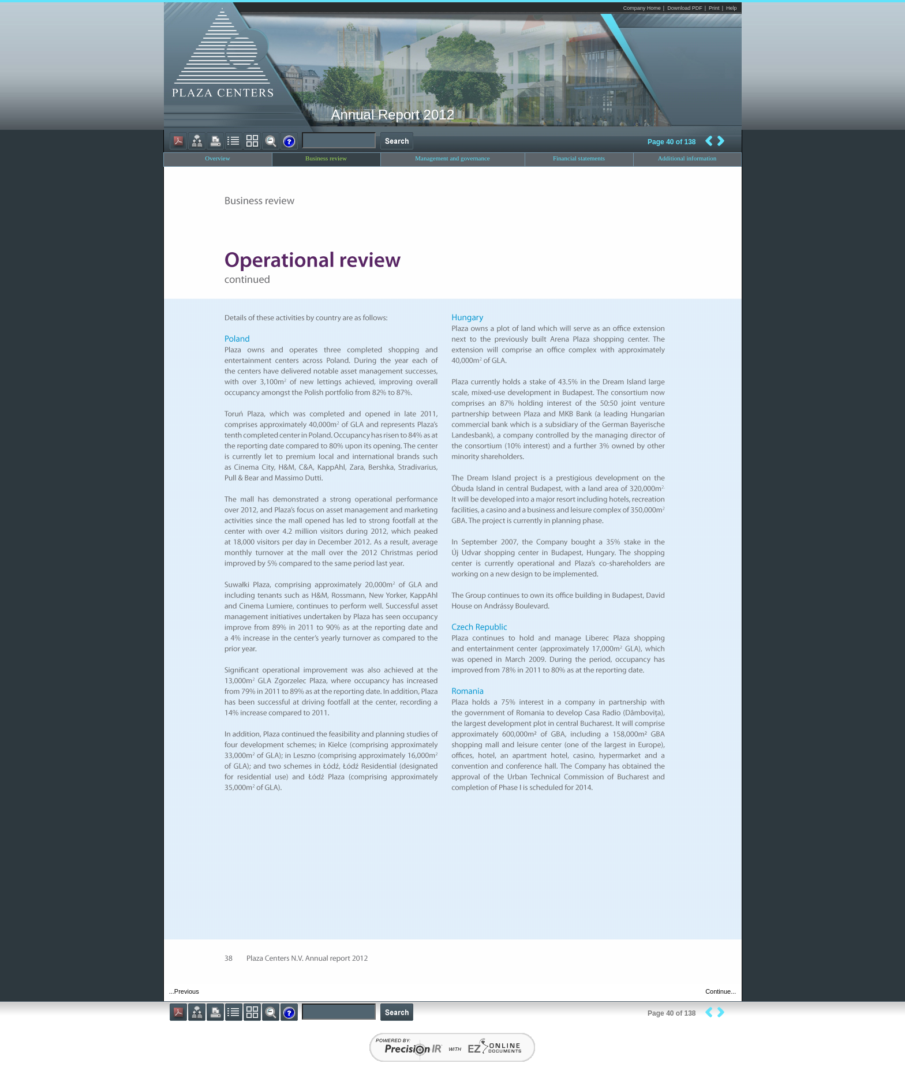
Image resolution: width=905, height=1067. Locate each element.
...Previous (184, 991)
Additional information (687, 158)
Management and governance (452, 158)
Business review (326, 158)
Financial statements (579, 158)
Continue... (720, 991)
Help (731, 8)
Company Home (642, 8)
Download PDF (684, 8)
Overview (217, 158)
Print (714, 8)
